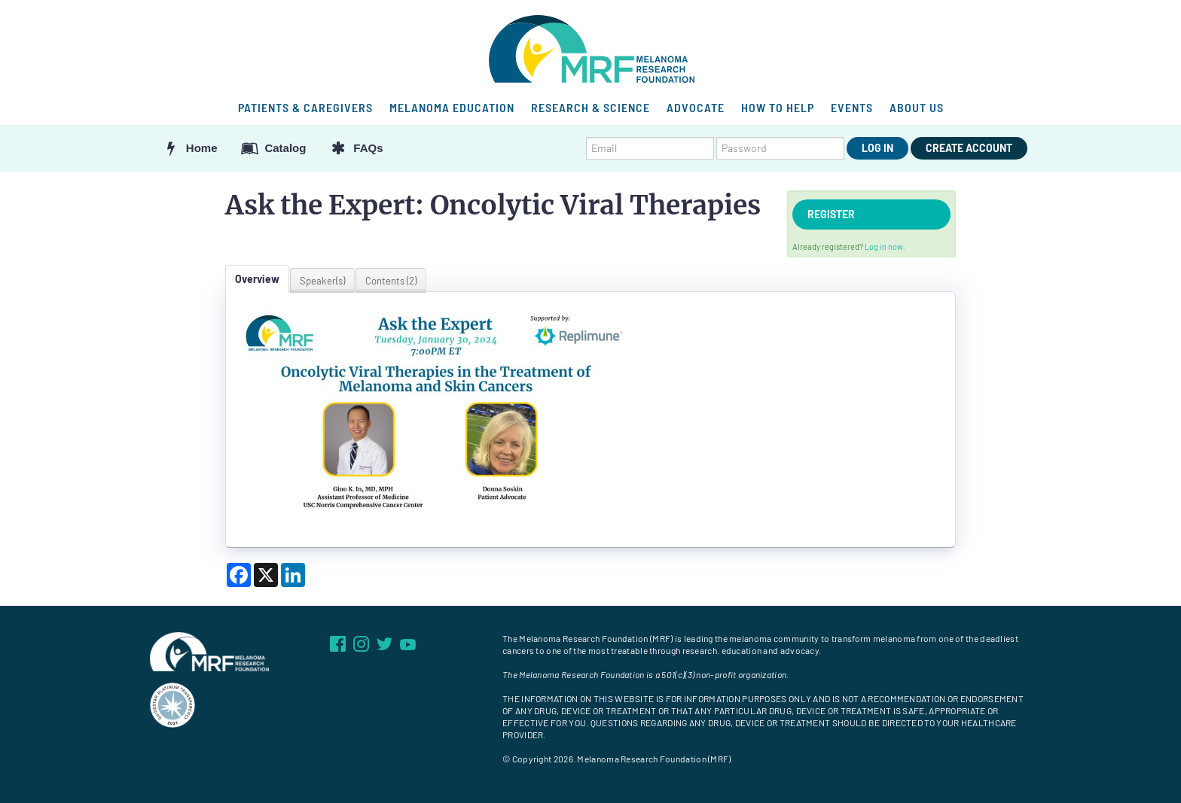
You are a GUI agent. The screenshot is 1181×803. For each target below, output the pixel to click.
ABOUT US (917, 107)
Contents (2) (391, 281)
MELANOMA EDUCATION (451, 107)
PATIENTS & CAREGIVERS (305, 107)
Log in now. (885, 246)
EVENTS (852, 107)
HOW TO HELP (777, 107)
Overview (257, 278)
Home (189, 147)
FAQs (355, 147)
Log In (877, 147)
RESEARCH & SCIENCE (590, 107)
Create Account (969, 147)
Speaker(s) (322, 281)
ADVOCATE (696, 107)
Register (831, 214)
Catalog (273, 147)
